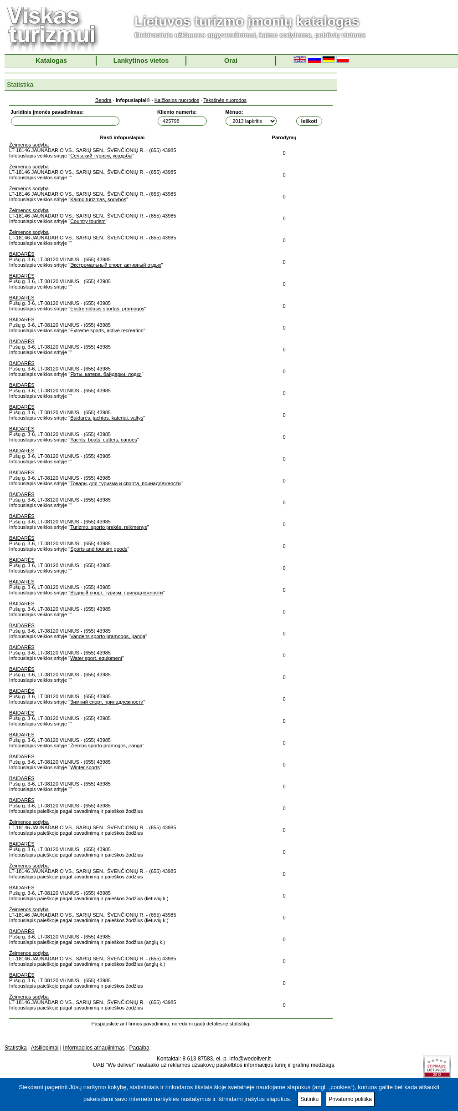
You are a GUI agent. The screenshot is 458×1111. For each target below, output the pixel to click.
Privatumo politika (350, 1099)
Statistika (16, 1048)
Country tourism (88, 221)
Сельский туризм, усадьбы (101, 155)
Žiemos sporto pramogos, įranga (106, 745)
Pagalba (139, 1048)
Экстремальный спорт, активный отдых (115, 265)
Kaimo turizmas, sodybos (98, 199)
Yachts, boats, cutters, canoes (103, 439)
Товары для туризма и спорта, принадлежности (125, 483)
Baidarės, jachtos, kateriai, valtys (106, 418)
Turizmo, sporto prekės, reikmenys (108, 527)
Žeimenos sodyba (29, 144)
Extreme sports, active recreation (107, 330)
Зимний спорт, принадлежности (107, 702)
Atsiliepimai (45, 1048)
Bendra (103, 100)
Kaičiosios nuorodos (176, 100)
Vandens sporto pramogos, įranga (107, 636)
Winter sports (85, 767)
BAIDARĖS (22, 254)
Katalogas (51, 60)
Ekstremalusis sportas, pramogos (107, 308)
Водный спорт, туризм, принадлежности (116, 592)
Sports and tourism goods (98, 549)
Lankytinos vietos (141, 60)
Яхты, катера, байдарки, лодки (106, 374)
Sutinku (309, 1099)
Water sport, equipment (96, 658)
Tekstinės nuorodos (225, 100)
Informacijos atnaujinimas (93, 1048)
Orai (230, 60)
